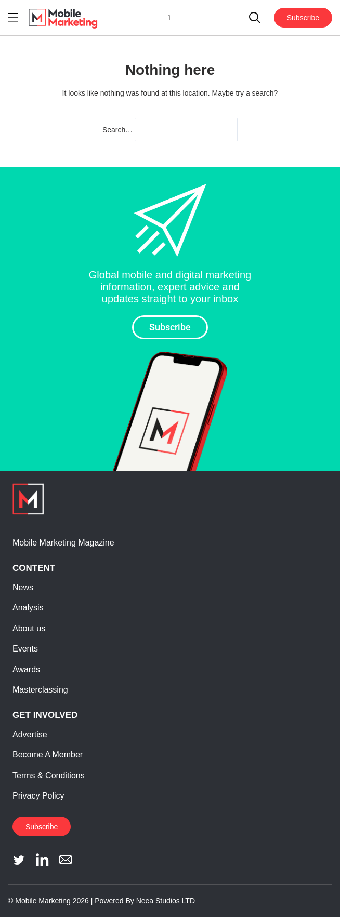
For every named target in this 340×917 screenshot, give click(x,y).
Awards (26, 669)
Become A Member (47, 754)
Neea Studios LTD (165, 901)
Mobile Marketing (43, 901)
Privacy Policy (38, 795)
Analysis (28, 607)
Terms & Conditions (48, 775)
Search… (117, 130)
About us (28, 628)
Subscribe (303, 18)
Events (25, 648)
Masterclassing (40, 689)
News (22, 587)
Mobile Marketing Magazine (63, 542)
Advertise (29, 734)
